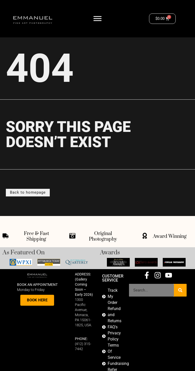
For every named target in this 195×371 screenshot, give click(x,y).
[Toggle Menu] (97, 18)
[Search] (180, 290)
